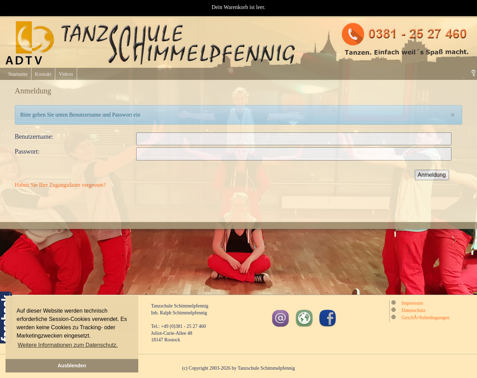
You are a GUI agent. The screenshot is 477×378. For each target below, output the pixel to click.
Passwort (26, 151)
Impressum (412, 303)
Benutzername (33, 136)
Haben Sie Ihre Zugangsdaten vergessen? (60, 185)
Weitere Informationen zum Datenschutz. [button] (68, 345)
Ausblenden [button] (72, 365)
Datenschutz (413, 310)
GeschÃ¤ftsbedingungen (425, 317)
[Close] (452, 115)
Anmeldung (432, 175)
